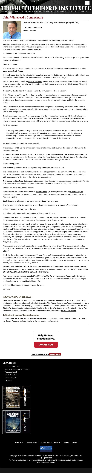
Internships (32, 442)
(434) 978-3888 (46, 458)
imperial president (35, 82)
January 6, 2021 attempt (16, 148)
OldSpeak (8, 380)
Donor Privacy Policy (50, 442)
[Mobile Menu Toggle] (87, 3)
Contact (19, 442)
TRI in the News (11, 375)
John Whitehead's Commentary (17, 369)
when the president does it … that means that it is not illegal (43, 77)
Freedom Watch (11, 372)
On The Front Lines (12, 367)
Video (66, 442)
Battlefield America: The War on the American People (52, 303)
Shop (74, 442)
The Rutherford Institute (74, 300)
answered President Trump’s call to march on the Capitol (33, 154)
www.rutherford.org (68, 311)
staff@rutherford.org (41, 308)
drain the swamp (42, 192)
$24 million (30, 40)
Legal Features (11, 378)
